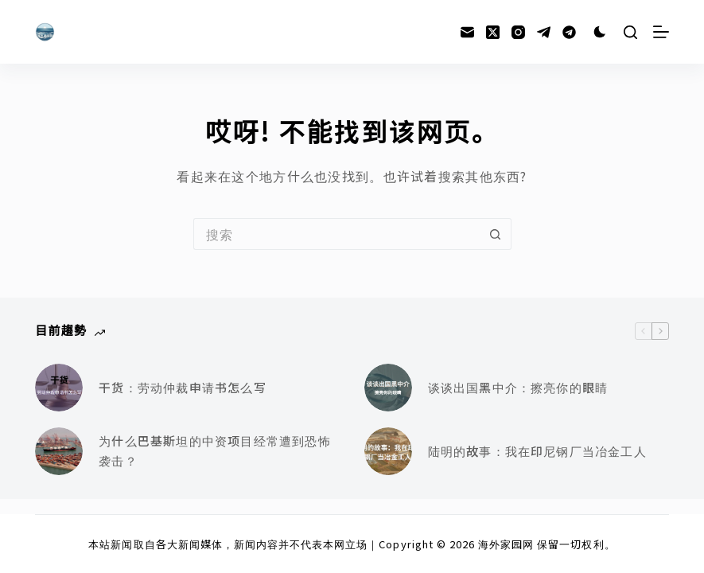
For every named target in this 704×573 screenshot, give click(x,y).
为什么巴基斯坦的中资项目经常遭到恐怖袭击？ (215, 450)
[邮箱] (467, 32)
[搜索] (630, 32)
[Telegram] (543, 32)
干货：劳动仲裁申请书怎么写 (182, 387)
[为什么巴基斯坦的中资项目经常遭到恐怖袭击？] (59, 451)
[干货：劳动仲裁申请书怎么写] (59, 387)
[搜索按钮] (495, 234)
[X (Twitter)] (493, 32)
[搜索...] (336, 234)
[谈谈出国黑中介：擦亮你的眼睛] (388, 387)
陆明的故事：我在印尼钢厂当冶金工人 (537, 450)
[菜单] (661, 32)
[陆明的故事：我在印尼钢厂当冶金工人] (388, 451)
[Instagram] (518, 32)
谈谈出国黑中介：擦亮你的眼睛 (518, 387)
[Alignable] (569, 32)
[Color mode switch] (600, 32)
